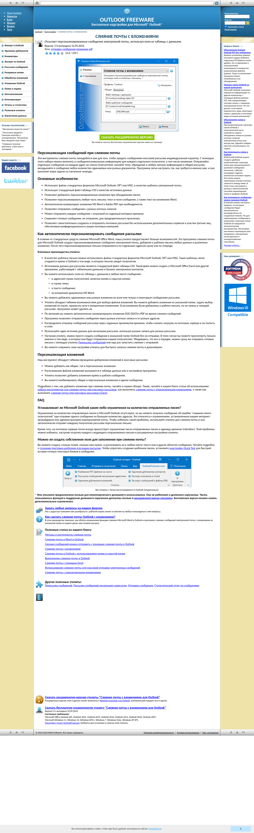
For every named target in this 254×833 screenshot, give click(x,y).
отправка (56, 49)
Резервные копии (14, 72)
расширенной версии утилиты (153, 498)
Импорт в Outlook (14, 45)
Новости (12, 16)
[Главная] (11, 3)
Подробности (155, 829)
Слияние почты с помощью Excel (64, 563)
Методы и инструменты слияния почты (68, 534)
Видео (11, 26)
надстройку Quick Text (182, 448)
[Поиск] (126, 3)
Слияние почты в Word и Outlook (64, 539)
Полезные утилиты (15, 110)
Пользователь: (232, 13)
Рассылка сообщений (16, 67)
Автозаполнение (14, 94)
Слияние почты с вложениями (63, 549)
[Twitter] (16, 181)
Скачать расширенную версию (127, 137)
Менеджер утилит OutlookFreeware (62, 723)
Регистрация (231, 29)
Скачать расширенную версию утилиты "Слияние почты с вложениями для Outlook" (102, 697)
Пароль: (228, 19)
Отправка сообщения (140, 585)
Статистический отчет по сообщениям (176, 585)
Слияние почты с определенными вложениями (73, 572)
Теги (9, 29)
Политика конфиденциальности (159, 732)
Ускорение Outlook (15, 83)
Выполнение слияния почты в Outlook (67, 558)
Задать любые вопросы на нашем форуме (74, 508)
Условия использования (188, 732)
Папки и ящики (13, 88)
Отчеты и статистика (15, 104)
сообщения (69, 49)
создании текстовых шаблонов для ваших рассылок (70, 448)
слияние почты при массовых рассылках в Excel (79, 393)
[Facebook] (16, 167)
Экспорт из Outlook (15, 61)
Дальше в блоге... (232, 245)
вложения (82, 49)
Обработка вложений (16, 77)
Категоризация (13, 99)
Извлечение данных (15, 115)
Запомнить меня (236, 26)
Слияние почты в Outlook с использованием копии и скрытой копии (85, 553)
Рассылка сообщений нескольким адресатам (100, 585)
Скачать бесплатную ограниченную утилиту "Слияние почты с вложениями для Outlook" (105, 708)
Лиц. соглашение (210, 732)
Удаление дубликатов (16, 50)
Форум (11, 23)
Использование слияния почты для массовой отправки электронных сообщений (92, 567)
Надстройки (14, 13)
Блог (10, 19)
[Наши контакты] (23, 3)
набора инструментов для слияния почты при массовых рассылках (77, 389)
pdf (91, 49)
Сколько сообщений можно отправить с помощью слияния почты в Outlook (89, 544)
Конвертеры (11, 56)
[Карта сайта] (17, 3)
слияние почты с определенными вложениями (163, 389)
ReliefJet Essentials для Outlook (115, 700)
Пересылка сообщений (92, 342)
